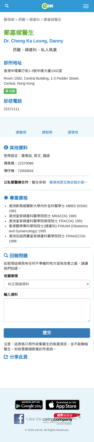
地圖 (10, 91)
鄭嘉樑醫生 (52, 20)
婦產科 (34, 20)
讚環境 (73, 132)
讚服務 (47, 132)
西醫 (21, 20)
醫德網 (9, 20)
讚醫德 (21, 132)
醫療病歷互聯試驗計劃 (65, 182)
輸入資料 (11, 295)
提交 (47, 332)
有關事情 (11, 276)
